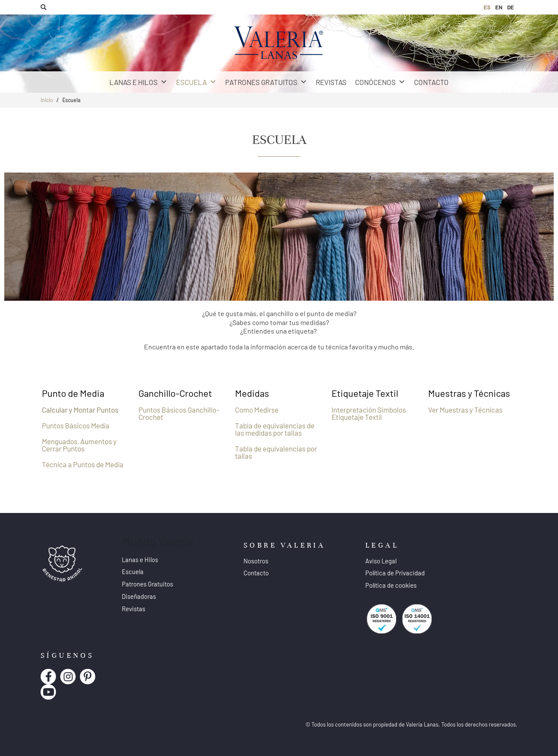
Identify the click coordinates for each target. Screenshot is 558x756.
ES (487, 7)
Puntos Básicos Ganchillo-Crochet (178, 413)
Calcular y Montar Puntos (80, 409)
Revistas (331, 82)
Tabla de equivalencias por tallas (276, 452)
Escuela (196, 82)
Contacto (431, 82)
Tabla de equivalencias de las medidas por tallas (274, 429)
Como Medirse (257, 409)
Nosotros (256, 561)
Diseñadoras (139, 596)
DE (510, 7)
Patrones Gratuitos (266, 82)
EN (498, 7)
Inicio (47, 100)
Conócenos (380, 82)
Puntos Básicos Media (75, 425)
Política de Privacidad (395, 573)
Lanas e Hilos (138, 82)
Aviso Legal (380, 561)
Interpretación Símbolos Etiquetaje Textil (369, 413)
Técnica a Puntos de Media (82, 464)
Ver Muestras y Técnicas (465, 409)
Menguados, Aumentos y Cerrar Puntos (79, 445)
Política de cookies (391, 585)
